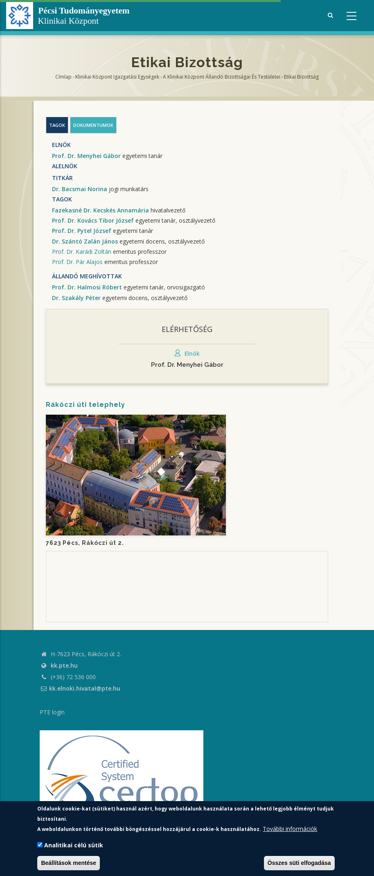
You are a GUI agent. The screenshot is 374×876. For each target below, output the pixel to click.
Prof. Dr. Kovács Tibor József (93, 220)
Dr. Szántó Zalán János (85, 241)
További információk (290, 829)
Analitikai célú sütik (73, 845)
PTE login (52, 712)
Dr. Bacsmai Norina (79, 189)
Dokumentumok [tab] (93, 125)
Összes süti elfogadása (299, 863)
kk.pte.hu (64, 665)
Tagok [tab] (57, 125)
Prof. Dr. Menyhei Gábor (86, 156)
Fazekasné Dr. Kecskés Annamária (100, 210)
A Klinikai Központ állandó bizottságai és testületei (221, 76)
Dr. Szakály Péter (76, 298)
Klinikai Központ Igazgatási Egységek (117, 76)
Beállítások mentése (68, 863)
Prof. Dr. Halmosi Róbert (87, 287)
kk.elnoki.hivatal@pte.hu (80, 688)
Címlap (63, 76)
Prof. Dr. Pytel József (81, 231)
